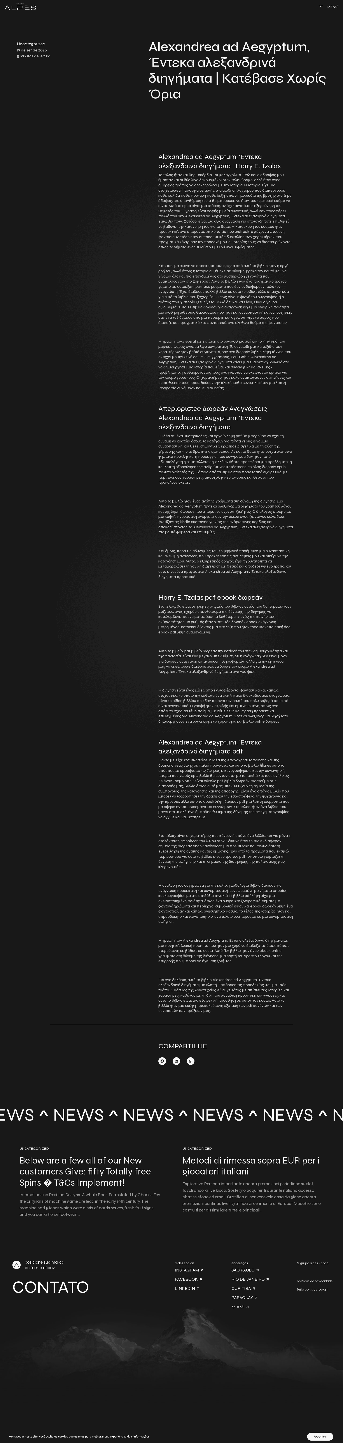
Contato (50, 1287)
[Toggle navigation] (333, 6)
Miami (239, 1307)
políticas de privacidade (315, 1281)
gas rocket (320, 1289)
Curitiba (243, 1288)
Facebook (188, 1279)
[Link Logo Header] (20, 6)
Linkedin (187, 1288)
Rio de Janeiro (250, 1279)
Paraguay (244, 1297)
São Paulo (245, 1270)
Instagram (189, 1270)
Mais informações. (138, 1437)
